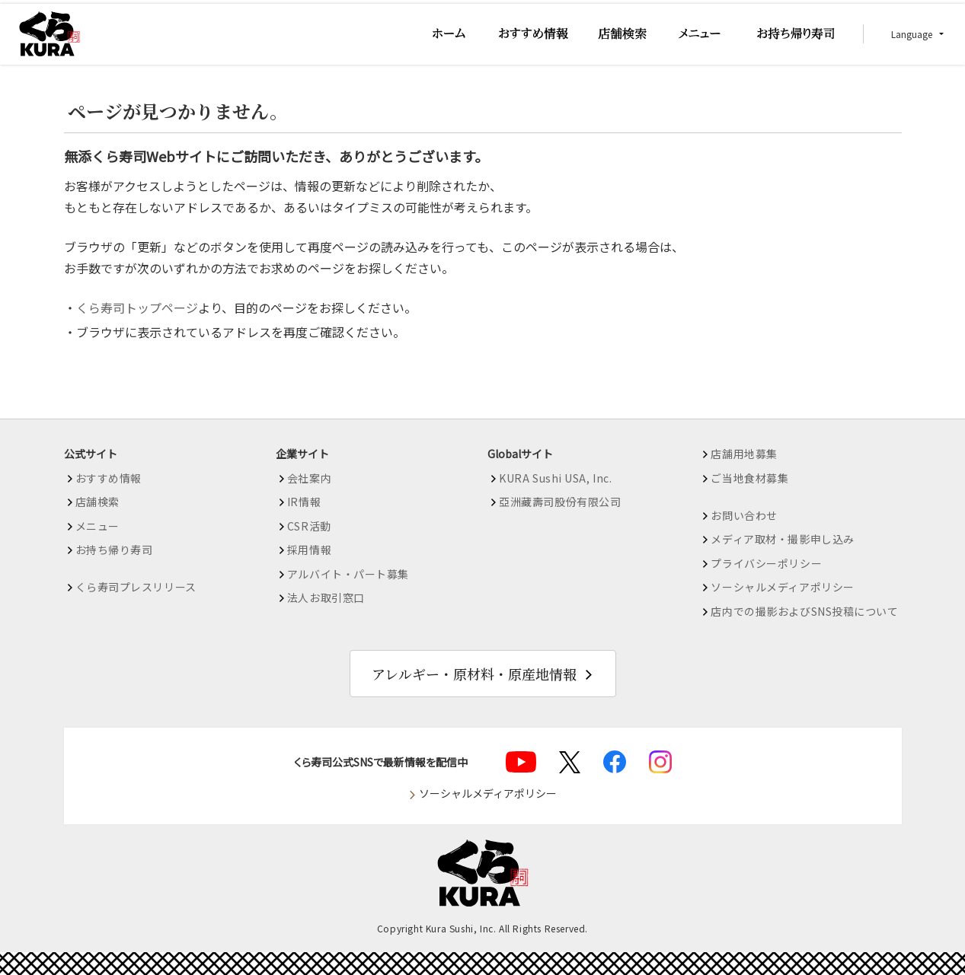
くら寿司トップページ (137, 307)
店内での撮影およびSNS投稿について (804, 611)
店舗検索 (97, 501)
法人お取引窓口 (326, 597)
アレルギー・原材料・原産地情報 (474, 673)
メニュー (97, 526)
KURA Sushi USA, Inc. (555, 478)
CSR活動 (309, 526)
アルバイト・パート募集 (348, 573)
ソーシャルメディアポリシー (782, 586)
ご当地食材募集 (749, 478)
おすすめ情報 (108, 478)
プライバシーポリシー (766, 563)
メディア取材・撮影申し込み (782, 538)
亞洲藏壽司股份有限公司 (560, 501)
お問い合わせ (744, 515)
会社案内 (309, 478)
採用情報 (309, 549)
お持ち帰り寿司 (114, 549)
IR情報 (304, 501)
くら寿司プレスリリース (136, 586)
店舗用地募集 (744, 453)
